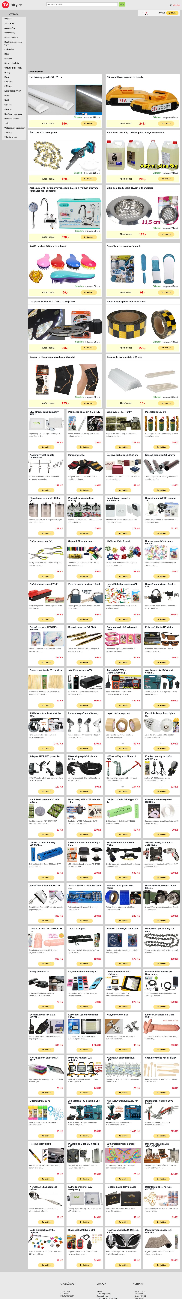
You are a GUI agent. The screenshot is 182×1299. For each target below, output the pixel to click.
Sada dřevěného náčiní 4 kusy (161, 1058)
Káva (6, 77)
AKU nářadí (9, 23)
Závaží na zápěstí (77, 928)
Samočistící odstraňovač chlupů (123, 246)
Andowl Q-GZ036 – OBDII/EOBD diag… (117, 671)
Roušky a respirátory (13, 114)
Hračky (7, 72)
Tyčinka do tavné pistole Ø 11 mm (124, 357)
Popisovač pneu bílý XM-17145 (84, 412)
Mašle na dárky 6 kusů (118, 541)
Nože (6, 95)
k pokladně (172, 13)
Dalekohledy (9, 33)
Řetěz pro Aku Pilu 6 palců (43, 132)
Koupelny (8, 82)
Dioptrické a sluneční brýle (13, 43)
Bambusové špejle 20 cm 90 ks (46, 670)
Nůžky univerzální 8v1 (41, 541)
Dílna (6, 54)
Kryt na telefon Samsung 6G (82, 972)
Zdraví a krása (10, 137)
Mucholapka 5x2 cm (155, 412)
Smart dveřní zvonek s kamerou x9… (118, 499)
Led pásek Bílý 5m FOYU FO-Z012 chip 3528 (52, 301)
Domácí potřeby (11, 37)
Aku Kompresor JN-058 (80, 670)
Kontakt (99, 1291)
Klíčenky (8, 86)
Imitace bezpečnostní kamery (83, 713)
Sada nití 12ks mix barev (81, 541)
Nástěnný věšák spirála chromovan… (42, 456)
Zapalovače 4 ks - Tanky (119, 412)
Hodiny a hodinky (11, 63)
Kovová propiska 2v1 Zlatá (82, 627)
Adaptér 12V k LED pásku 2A (45, 756)
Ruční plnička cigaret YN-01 (44, 584)
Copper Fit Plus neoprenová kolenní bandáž (52, 357)
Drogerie (8, 58)
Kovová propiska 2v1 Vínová (160, 455)
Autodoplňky (9, 28)
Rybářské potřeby (11, 119)
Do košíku (88, 124)
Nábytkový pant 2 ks (117, 1015)
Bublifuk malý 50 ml (40, 1101)
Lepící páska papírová (118, 713)
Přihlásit (176, 5)
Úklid (6, 100)
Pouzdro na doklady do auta (121, 1187)
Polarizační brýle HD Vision (159, 627)
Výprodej (14, 14)
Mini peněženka (76, 455)
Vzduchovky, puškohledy (14, 128)
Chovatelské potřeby (13, 68)
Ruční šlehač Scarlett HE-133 (45, 885)
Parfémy (8, 109)
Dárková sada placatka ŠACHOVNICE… (157, 1145)
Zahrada (8, 132)
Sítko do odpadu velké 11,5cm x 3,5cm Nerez (130, 188)
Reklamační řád (102, 1296)
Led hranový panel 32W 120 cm (45, 77)
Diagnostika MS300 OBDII (81, 1230)
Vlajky (7, 123)
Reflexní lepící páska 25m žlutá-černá (126, 301)
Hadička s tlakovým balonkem (122, 928)
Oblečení (8, 105)
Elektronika (9, 49)
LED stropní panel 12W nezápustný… (80, 1188)
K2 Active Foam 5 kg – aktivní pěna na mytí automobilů (135, 132)
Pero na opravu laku (40, 1144)
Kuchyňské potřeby (12, 91)
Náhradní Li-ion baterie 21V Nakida (125, 77)
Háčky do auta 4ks (39, 972)
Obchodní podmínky (104, 1294)
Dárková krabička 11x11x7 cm (122, 455)
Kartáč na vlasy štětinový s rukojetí (47, 246)
